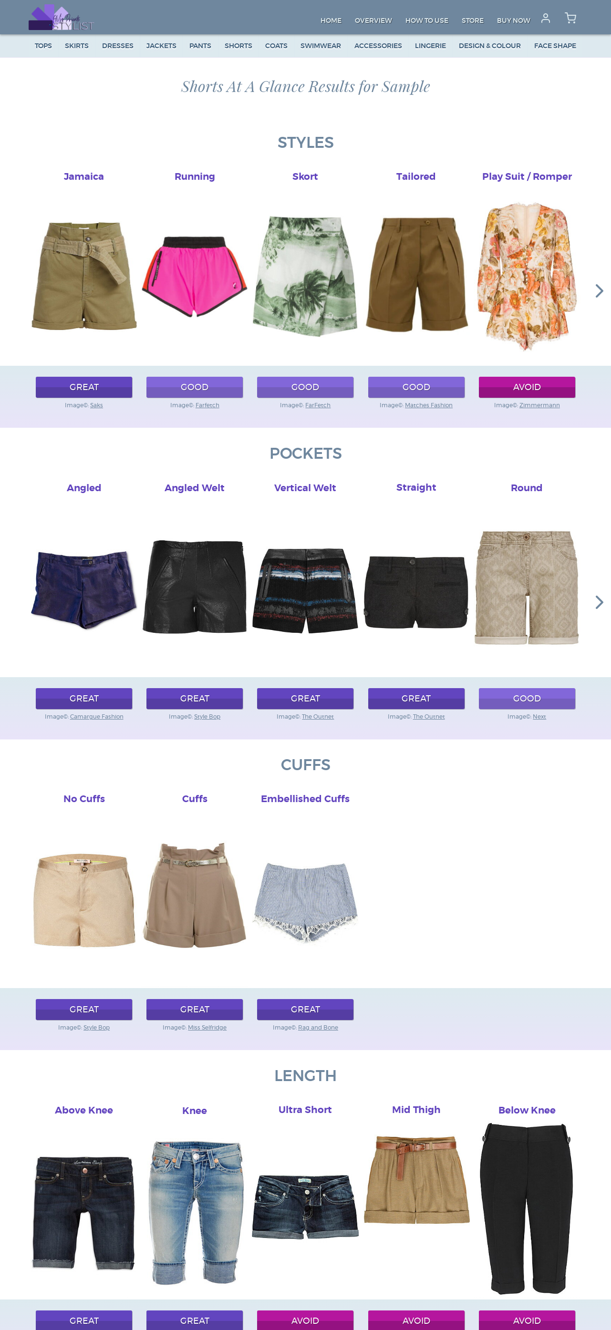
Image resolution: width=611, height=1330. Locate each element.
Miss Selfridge (207, 1028)
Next (539, 717)
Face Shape (555, 46)
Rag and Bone (318, 1028)
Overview (373, 21)
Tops (43, 46)
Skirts (77, 46)
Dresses (118, 46)
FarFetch (318, 405)
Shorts (238, 46)
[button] (599, 290)
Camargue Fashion (97, 717)
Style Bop (207, 717)
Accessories (378, 46)
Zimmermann (539, 405)
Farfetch (207, 405)
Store (473, 21)
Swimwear (320, 46)
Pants (200, 46)
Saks (96, 405)
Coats (276, 46)
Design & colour (490, 46)
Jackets (161, 46)
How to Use (426, 21)
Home (331, 21)
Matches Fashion (429, 405)
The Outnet (318, 717)
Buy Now (513, 21)
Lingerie (430, 46)
